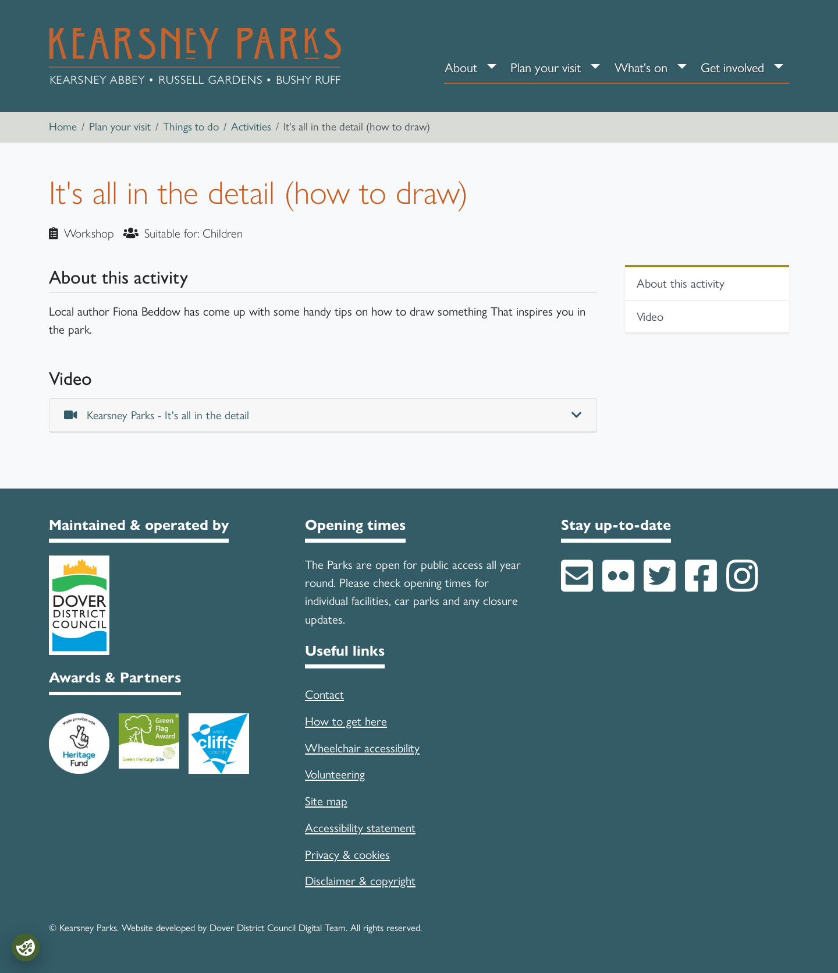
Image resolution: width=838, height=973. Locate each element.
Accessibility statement (360, 827)
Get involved (732, 68)
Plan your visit (545, 68)
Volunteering (335, 774)
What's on (641, 68)
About (461, 68)
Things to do (191, 126)
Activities (251, 126)
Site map (326, 801)
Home (63, 126)
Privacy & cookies (347, 854)
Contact (324, 694)
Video (650, 316)
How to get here (346, 721)
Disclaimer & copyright (360, 880)
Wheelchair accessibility (362, 748)
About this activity (681, 283)
